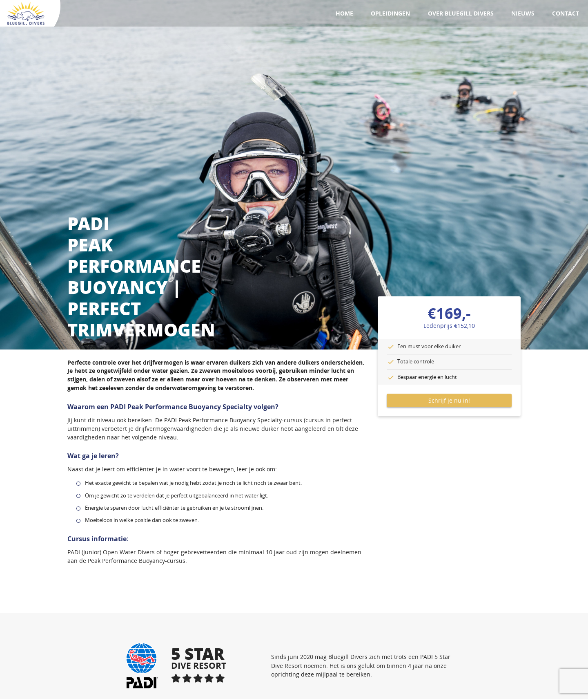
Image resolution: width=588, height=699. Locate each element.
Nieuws (523, 13)
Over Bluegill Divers (461, 13)
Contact (565, 13)
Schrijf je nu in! (449, 400)
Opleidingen (390, 13)
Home (344, 13)
